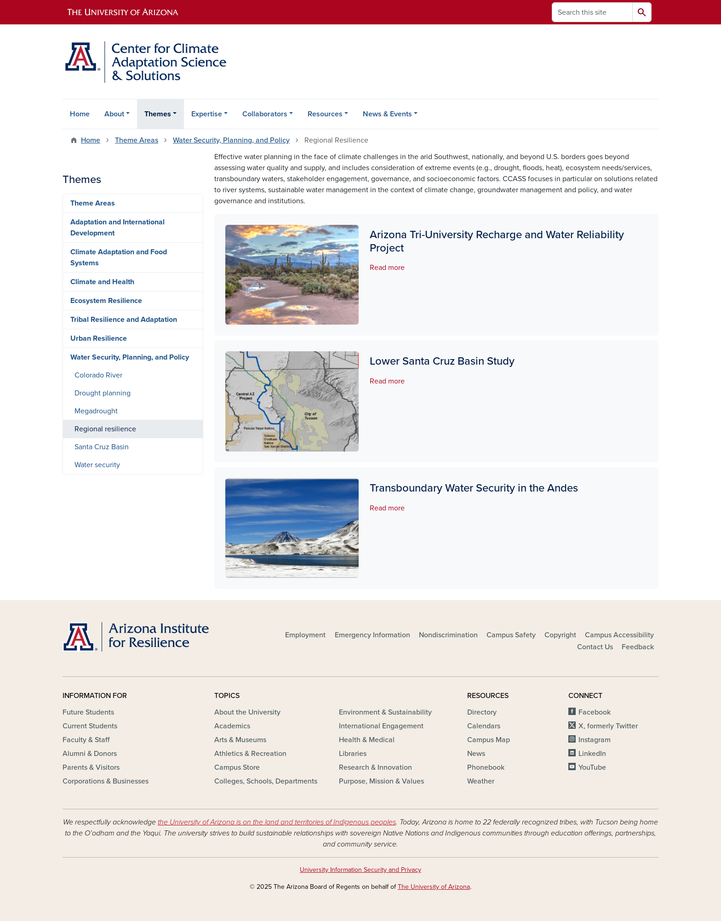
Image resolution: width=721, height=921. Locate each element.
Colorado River (98, 375)
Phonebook (485, 767)
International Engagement (381, 726)
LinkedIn (592, 753)
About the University (247, 712)
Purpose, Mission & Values (381, 781)
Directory (482, 712)
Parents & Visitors (91, 767)
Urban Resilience (98, 338)
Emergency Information (372, 635)
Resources (325, 114)
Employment (305, 635)
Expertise (206, 114)
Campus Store (237, 767)
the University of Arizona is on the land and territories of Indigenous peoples (277, 822)
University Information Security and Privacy (360, 870)
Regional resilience (105, 429)
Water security (97, 464)
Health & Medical (367, 739)
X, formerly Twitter (608, 726)
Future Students (88, 712)
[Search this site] (592, 12)
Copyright (560, 635)
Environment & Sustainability (385, 712)
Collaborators (264, 114)
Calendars (483, 726)
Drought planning (102, 393)
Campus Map (488, 739)
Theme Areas (136, 140)
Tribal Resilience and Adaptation (123, 319)
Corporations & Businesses (106, 781)
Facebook (594, 712)
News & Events (387, 114)
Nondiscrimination (448, 635)
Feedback (638, 647)
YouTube (592, 767)
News (476, 753)
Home (80, 114)
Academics (232, 726)
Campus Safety (511, 635)
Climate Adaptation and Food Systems (118, 257)
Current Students (90, 726)
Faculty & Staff (86, 739)
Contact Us (595, 647)
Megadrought (96, 411)
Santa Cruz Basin (101, 447)
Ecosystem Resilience (106, 300)
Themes (157, 114)
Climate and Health (102, 281)
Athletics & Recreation (250, 753)
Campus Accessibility (619, 635)
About (114, 114)
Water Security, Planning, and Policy (231, 140)
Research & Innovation (375, 767)
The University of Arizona (434, 887)
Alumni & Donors (90, 753)
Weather (480, 781)
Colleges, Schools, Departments (265, 781)
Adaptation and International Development (117, 227)
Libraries (352, 753)
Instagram (594, 739)
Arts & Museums (240, 739)
